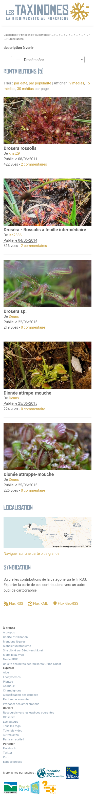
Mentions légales (14, 641)
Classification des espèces (20, 695)
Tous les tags (12, 726)
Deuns (14, 316)
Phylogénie (25, 35)
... (52, 35)
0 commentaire (33, 327)
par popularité (40, 83)
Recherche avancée (16, 699)
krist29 (14, 153)
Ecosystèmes (12, 677)
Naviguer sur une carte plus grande (31, 554)
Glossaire (9, 717)
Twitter (7, 752)
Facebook (9, 748)
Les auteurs (10, 721)
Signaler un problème (17, 646)
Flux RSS (16, 603)
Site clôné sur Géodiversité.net (23, 650)
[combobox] (48, 59)
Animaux (9, 686)
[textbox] (47, 59)
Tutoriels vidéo (12, 730)
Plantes (8, 681)
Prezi (6, 757)
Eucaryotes (42, 35)
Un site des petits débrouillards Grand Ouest (32, 664)
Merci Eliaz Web (13, 654)
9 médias (76, 83)
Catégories (10, 35)
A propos (9, 632)
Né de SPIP (10, 659)
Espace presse (12, 761)
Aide (6, 672)
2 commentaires (34, 164)
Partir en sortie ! (13, 739)
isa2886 (15, 235)
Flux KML (40, 603)
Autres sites (11, 735)
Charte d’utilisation (15, 637)
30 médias (25, 89)
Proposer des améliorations (21, 704)
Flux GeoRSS (68, 603)
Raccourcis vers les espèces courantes (28, 712)
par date (20, 83)
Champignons (12, 690)
